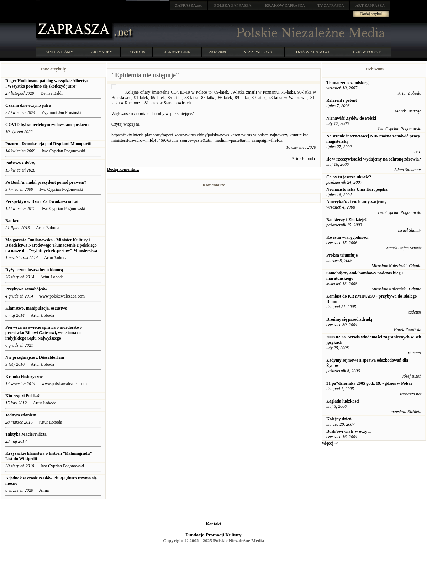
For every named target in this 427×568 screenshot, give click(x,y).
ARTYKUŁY (101, 51)
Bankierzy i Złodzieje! (346, 219)
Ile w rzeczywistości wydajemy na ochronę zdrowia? (373, 159)
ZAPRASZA (233, 5)
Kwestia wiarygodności (347, 237)
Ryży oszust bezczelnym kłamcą (34, 269)
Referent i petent (341, 100)
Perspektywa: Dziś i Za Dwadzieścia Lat (42, 201)
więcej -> (330, 443)
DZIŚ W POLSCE (367, 51)
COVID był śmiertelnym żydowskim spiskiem (47, 124)
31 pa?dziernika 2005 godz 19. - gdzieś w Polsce (369, 383)
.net (188, 5)
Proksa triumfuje (342, 255)
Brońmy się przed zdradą (349, 319)
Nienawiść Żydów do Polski (351, 118)
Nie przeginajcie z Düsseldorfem (34, 357)
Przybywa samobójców (26, 288)
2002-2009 (217, 51)
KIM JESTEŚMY (59, 51)
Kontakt (213, 523)
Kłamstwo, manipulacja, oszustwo (36, 308)
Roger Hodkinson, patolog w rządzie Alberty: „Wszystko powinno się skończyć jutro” (46, 83)
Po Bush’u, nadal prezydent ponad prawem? (45, 182)
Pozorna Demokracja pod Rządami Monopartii (49, 143)
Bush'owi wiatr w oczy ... (348, 431)
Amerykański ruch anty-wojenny (356, 201)
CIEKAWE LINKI (177, 51)
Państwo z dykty (20, 163)
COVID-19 (137, 51)
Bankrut (13, 220)
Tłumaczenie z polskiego (348, 82)
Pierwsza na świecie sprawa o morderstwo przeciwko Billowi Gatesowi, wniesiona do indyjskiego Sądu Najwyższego (43, 333)
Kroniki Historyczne (24, 376)
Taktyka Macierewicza (26, 434)
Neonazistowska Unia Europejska (357, 189)
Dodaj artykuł (371, 13)
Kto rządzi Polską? (22, 395)
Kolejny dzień (339, 418)
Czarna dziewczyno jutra (28, 105)
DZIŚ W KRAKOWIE (314, 51)
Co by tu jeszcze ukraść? (348, 176)
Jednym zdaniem (21, 414)
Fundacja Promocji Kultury (213, 534)
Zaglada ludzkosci (342, 401)
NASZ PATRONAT (258, 51)
